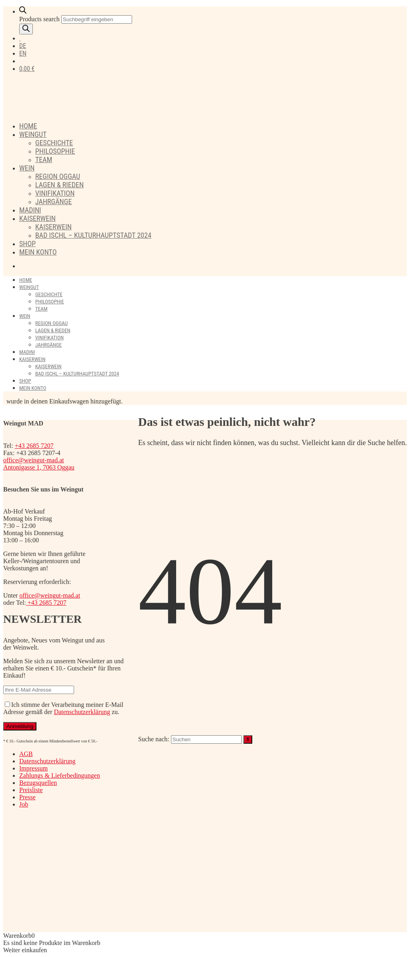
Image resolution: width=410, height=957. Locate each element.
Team (43, 159)
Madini (30, 210)
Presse (27, 797)
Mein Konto (38, 252)
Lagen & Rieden (59, 185)
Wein (26, 168)
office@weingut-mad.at (33, 460)
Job (23, 804)
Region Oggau (57, 176)
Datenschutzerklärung (82, 711)
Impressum (33, 768)
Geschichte (54, 142)
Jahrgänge (53, 201)
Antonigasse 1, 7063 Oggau (38, 467)
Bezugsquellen (38, 782)
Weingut (32, 134)
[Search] (26, 29)
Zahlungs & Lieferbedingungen (59, 775)
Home (28, 126)
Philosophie (55, 151)
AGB (26, 753)
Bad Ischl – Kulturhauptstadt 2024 (93, 235)
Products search (39, 19)
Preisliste (31, 789)
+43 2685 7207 (34, 445)
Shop (27, 243)
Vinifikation (54, 193)
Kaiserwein (37, 218)
